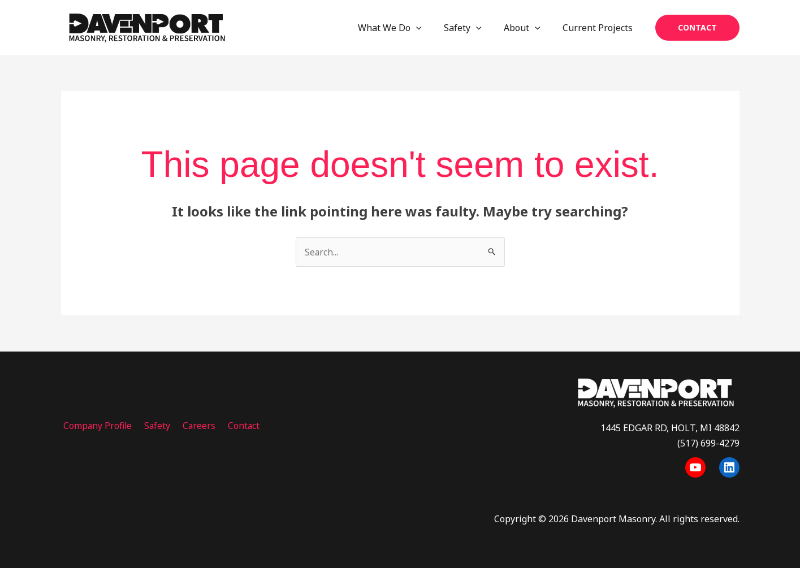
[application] (430, 27)
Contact (234, 425)
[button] (697, 28)
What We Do (404, 27)
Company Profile (96, 425)
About (528, 27)
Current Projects (600, 27)
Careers (192, 425)
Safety (473, 27)
